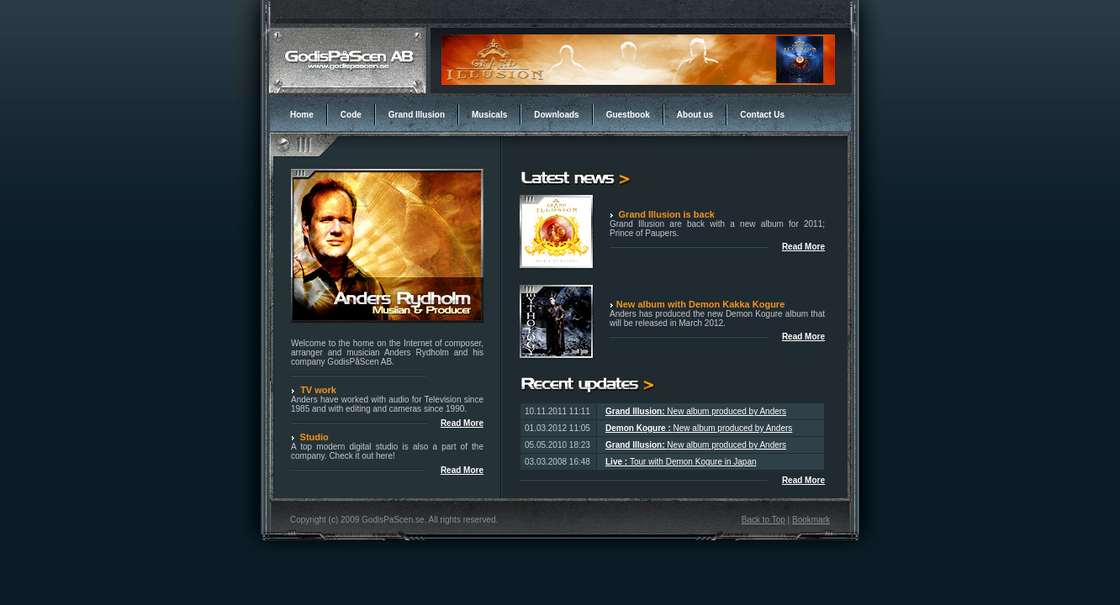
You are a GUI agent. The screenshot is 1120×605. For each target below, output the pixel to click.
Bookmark (811, 519)
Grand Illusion (416, 114)
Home (302, 114)
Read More (803, 336)
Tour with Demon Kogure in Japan (693, 461)
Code (351, 114)
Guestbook (628, 114)
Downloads (556, 114)
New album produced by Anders (726, 411)
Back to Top (763, 519)
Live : (617, 461)
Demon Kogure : (639, 428)
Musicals (489, 114)
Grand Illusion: (636, 411)
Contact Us (762, 114)
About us (695, 114)
